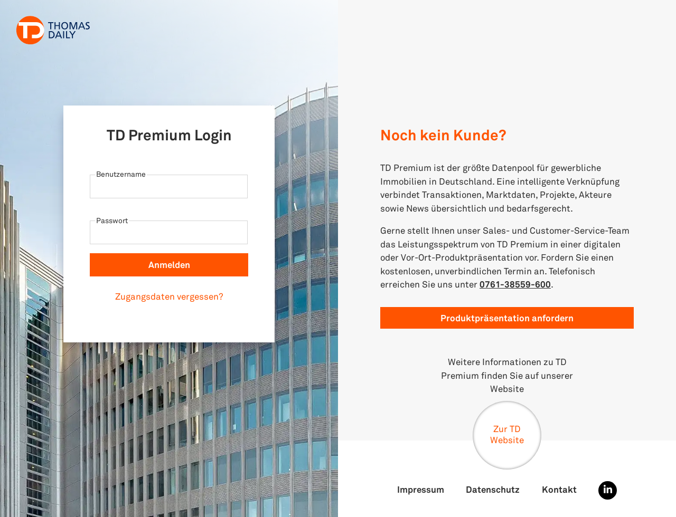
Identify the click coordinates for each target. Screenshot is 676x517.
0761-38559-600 (515, 284)
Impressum (420, 489)
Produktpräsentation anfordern (507, 317)
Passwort (112, 220)
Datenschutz (493, 489)
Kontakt (559, 489)
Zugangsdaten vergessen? (169, 296)
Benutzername (121, 173)
